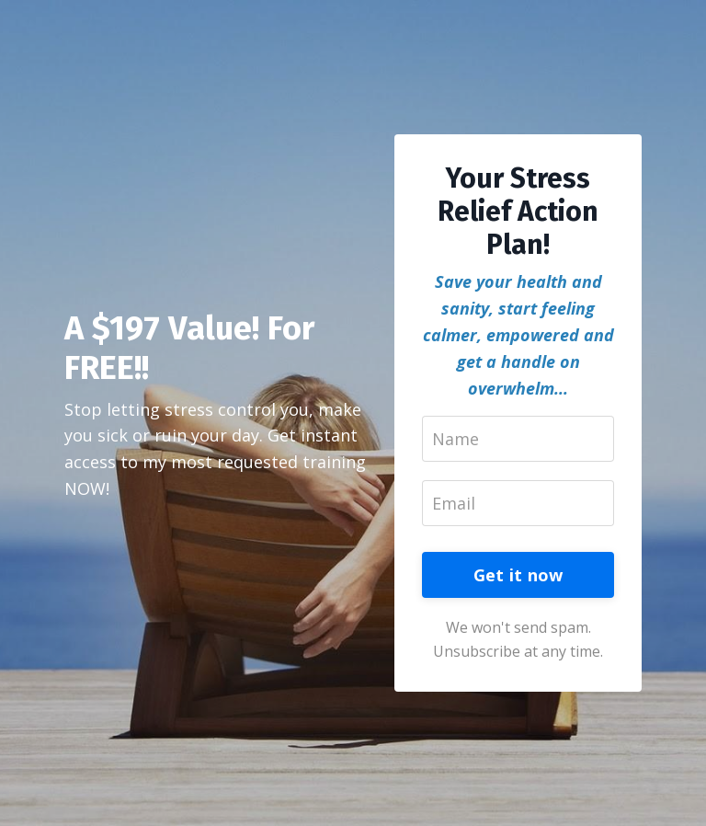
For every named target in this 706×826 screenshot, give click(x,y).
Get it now (518, 575)
